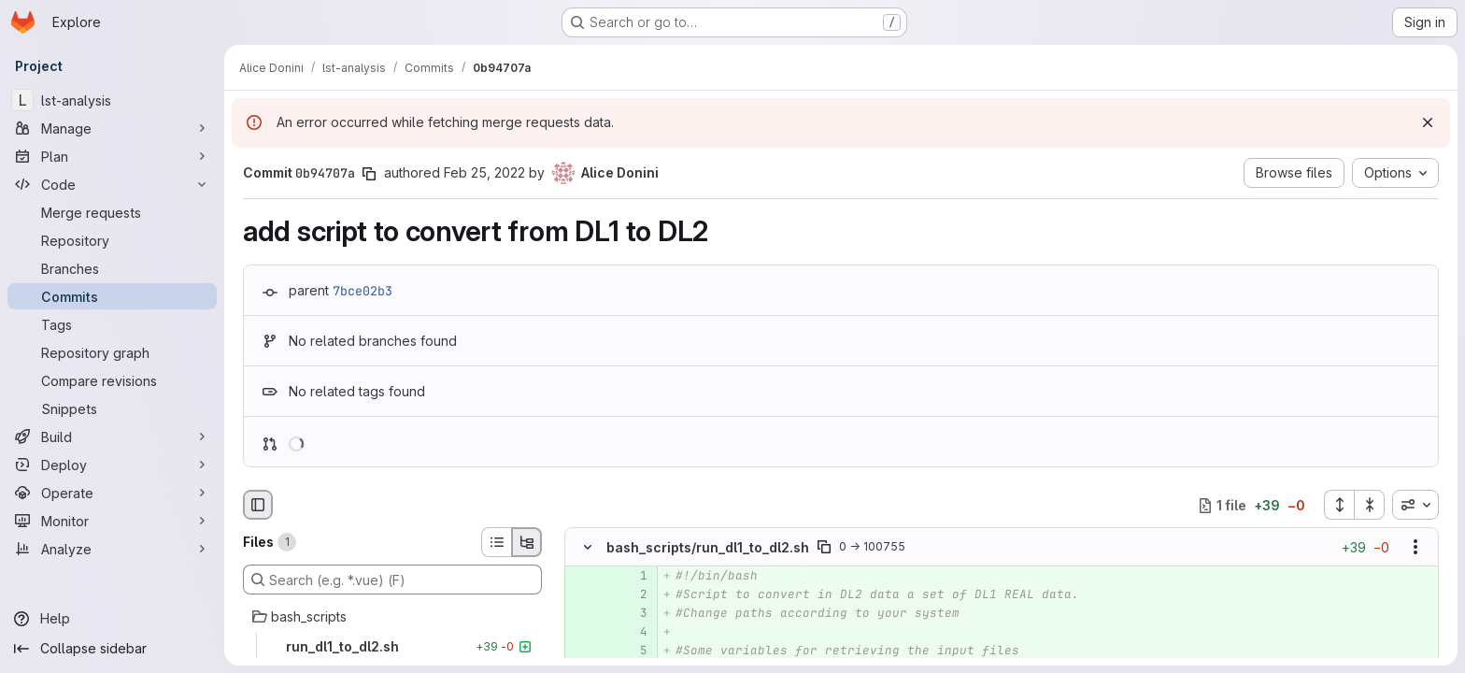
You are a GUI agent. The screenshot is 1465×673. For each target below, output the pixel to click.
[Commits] (112, 296)
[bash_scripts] (392, 617)
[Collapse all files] (1370, 505)
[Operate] (112, 493)
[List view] (496, 542)
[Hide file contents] (587, 548)
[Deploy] (112, 464)
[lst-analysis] (112, 100)
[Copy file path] (824, 548)
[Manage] (112, 128)
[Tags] (112, 324)
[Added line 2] (631, 595)
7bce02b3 (362, 290)
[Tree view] (527, 542)
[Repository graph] (112, 352)
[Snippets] (112, 408)
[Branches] (112, 268)
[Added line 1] (631, 576)
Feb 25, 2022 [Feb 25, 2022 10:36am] (484, 172)
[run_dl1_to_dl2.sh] (392, 647)
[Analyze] (112, 549)
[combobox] (1415, 505)
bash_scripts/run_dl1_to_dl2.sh (707, 547)
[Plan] (112, 156)
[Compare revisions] (112, 380)
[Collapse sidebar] (112, 649)
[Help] (112, 619)
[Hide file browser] (258, 505)
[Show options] (1415, 548)
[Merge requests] (112, 212)
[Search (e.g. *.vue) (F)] (392, 579)
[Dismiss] (1427, 122)
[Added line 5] (631, 651)
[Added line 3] (631, 614)
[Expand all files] (1339, 505)
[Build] (112, 436)
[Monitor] (112, 521)
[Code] (112, 184)
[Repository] (112, 240)
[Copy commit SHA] (369, 174)
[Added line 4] (631, 632)
